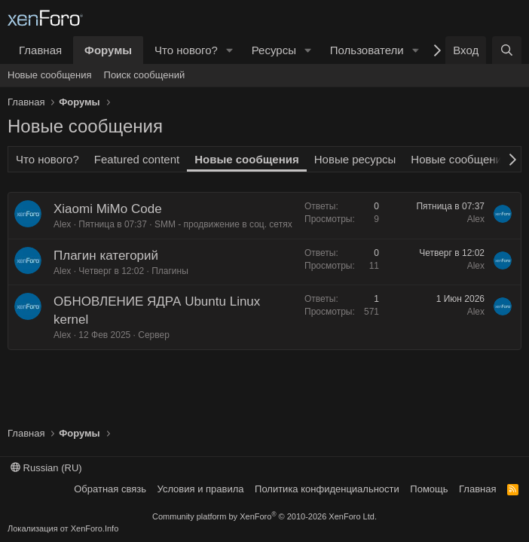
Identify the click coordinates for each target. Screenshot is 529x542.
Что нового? (186, 50)
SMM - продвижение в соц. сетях (223, 224)
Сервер (154, 335)
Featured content (136, 159)
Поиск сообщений (144, 75)
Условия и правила (200, 489)
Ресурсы (274, 50)
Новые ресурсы (355, 159)
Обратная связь (110, 489)
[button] (229, 50)
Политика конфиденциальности (327, 489)
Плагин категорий (106, 255)
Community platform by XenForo (264, 516)
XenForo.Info (95, 528)
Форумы (108, 50)
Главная (40, 50)
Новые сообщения (50, 75)
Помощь (429, 489)
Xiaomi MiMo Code (108, 209)
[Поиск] (506, 50)
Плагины (169, 271)
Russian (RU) (46, 467)
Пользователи (367, 50)
